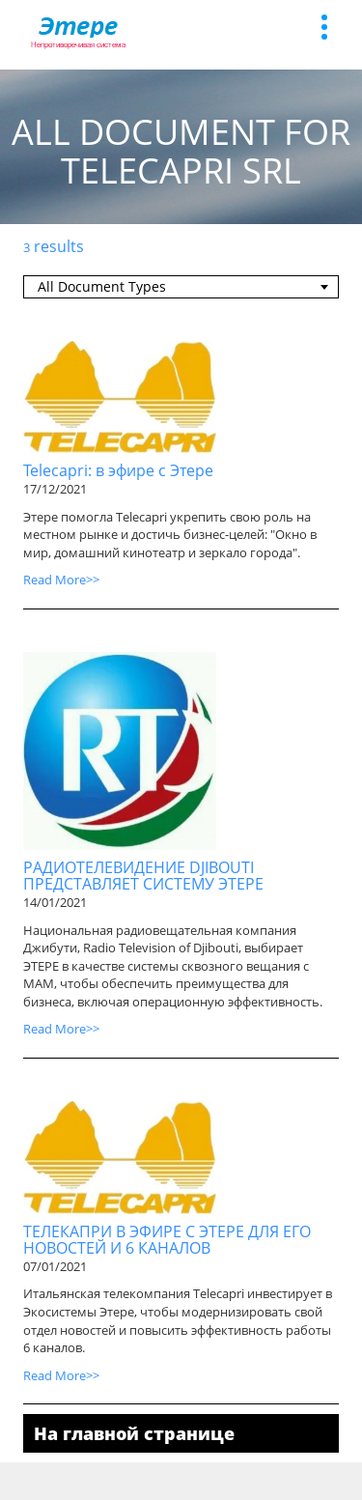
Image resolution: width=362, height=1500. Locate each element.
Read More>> (61, 579)
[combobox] (180, 286)
